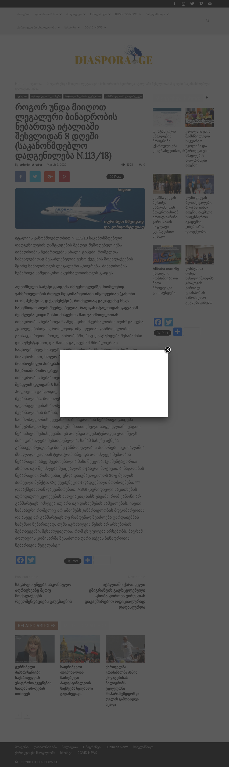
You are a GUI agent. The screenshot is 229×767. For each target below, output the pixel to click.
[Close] (168, 350)
